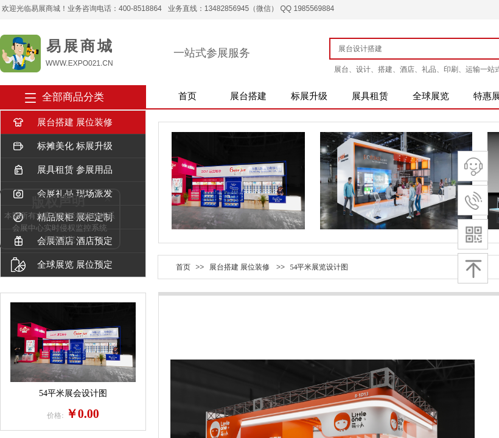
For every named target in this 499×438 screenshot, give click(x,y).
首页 (187, 96)
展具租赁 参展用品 (62, 170)
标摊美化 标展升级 (62, 146)
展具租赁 (370, 96)
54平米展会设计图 (73, 393)
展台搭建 (248, 96)
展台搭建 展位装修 (62, 122)
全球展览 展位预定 (62, 265)
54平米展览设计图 (319, 267)
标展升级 (309, 96)
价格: (55, 415)
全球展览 (431, 96)
